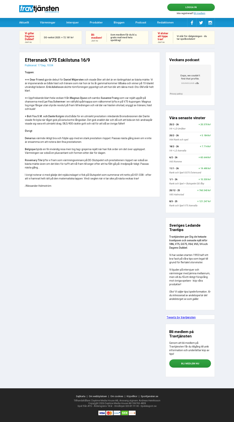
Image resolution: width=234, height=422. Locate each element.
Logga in (191, 7)
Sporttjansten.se (149, 396)
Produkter (96, 22)
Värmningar (47, 22)
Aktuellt (24, 22)
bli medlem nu (190, 363)
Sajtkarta (80, 396)
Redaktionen (165, 22)
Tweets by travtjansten (181, 317)
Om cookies (116, 396)
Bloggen (119, 22)
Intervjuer (72, 22)
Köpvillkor (132, 396)
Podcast (140, 22)
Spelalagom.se (148, 406)
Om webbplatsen (98, 396)
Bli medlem (199, 13)
